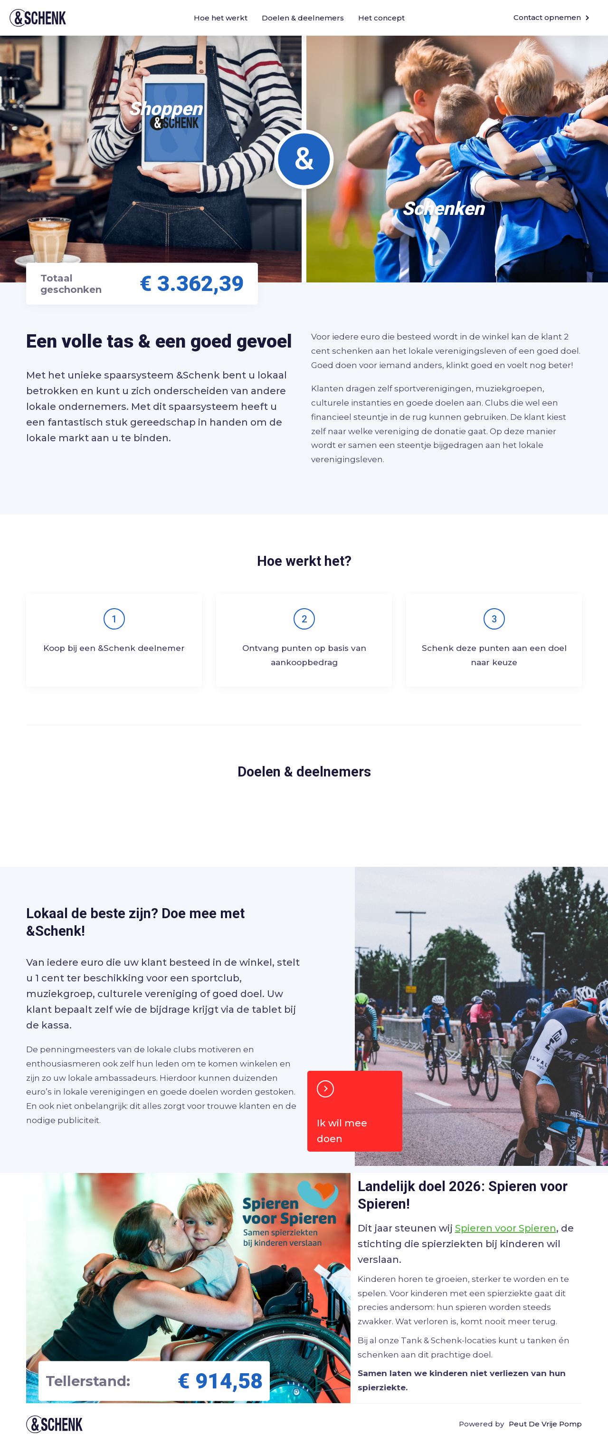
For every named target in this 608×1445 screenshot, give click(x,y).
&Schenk (38, 18)
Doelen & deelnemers (303, 17)
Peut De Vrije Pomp (545, 1423)
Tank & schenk (54, 1424)
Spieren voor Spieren (505, 1228)
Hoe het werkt (220, 17)
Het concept (381, 17)
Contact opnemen (551, 17)
